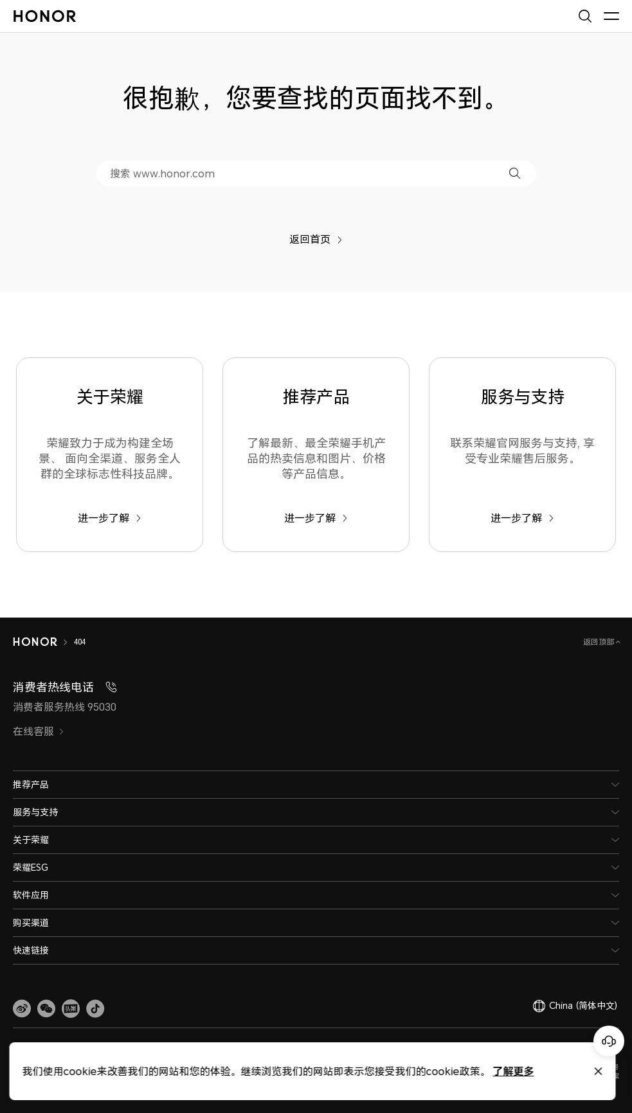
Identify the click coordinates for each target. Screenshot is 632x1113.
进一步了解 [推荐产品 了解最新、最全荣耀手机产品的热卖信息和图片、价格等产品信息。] (316, 518)
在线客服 (38, 731)
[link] (22, 1009)
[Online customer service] (608, 1041)
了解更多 (323, 1071)
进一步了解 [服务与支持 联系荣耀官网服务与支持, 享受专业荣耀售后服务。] (522, 518)
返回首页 (316, 239)
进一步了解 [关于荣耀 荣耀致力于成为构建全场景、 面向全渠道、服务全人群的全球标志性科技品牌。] (109, 518)
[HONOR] (43, 642)
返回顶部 (599, 641)
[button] (514, 173)
